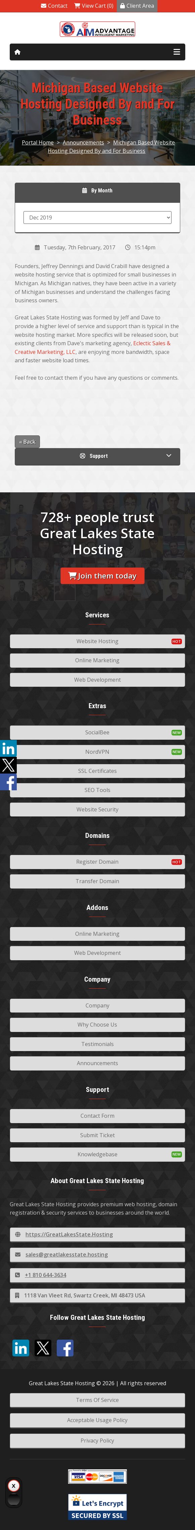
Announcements (83, 142)
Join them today (102, 575)
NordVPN (97, 751)
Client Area (137, 5)
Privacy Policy (97, 1440)
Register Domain (97, 861)
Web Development (97, 679)
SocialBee (97, 732)
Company (97, 1005)
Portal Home (38, 142)
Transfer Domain (97, 881)
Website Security (97, 809)
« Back (27, 441)
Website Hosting (97, 641)
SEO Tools (97, 790)
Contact (54, 5)
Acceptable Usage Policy (97, 1420)
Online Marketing (97, 660)
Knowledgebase (97, 1154)
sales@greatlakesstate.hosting (61, 1254)
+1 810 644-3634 (40, 1275)
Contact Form (97, 1115)
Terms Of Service (97, 1400)
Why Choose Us (97, 1024)
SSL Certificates (97, 771)
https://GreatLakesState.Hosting (64, 1234)
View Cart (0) (93, 5)
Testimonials (97, 1044)
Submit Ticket (97, 1135)
